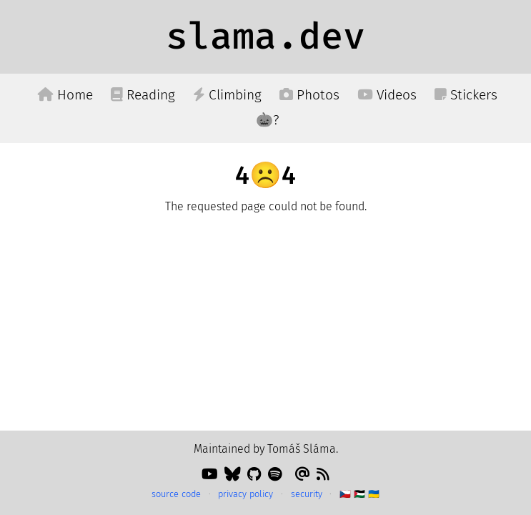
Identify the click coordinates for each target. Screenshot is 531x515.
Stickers (466, 95)
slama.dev (265, 36)
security (306, 494)
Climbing (227, 95)
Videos (387, 95)
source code (176, 494)
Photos (309, 95)
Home (65, 95)
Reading (143, 95)
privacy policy (245, 494)
